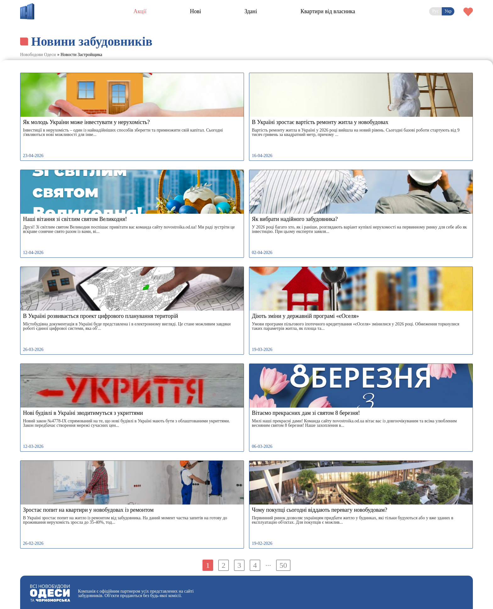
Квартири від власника (328, 11)
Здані (250, 11)
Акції (140, 11)
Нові (195, 11)
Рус (435, 11)
